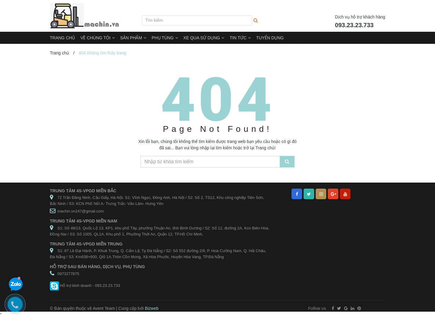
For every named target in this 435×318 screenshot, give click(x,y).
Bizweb (152, 308)
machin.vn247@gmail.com (80, 211)
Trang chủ (59, 52)
